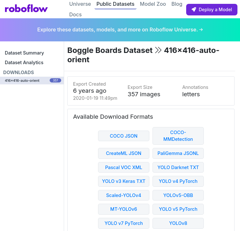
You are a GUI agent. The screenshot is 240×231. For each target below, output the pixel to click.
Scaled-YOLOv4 (123, 195)
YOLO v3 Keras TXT (123, 181)
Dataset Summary (24, 53)
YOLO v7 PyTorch (123, 223)
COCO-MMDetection (178, 136)
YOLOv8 (178, 223)
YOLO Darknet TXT (178, 167)
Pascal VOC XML (123, 167)
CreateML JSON (123, 153)
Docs (75, 14)
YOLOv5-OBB (178, 195)
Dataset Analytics (24, 62)
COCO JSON (124, 136)
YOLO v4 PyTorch (178, 181)
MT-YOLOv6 (123, 209)
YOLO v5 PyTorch (178, 209)
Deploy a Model (212, 9)
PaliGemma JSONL (178, 153)
